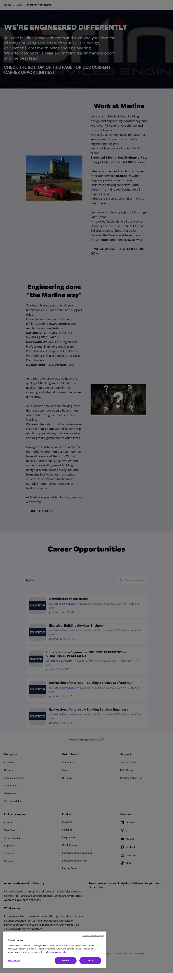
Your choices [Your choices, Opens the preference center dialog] (14, 960)
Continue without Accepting (93, 936)
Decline (65, 960)
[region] (54, 949)
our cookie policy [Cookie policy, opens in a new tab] (59, 952)
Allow (90, 960)
